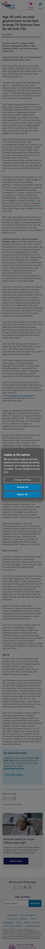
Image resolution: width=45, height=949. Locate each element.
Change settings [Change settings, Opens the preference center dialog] (22, 480)
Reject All (22, 494)
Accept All (22, 487)
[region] (22, 474)
